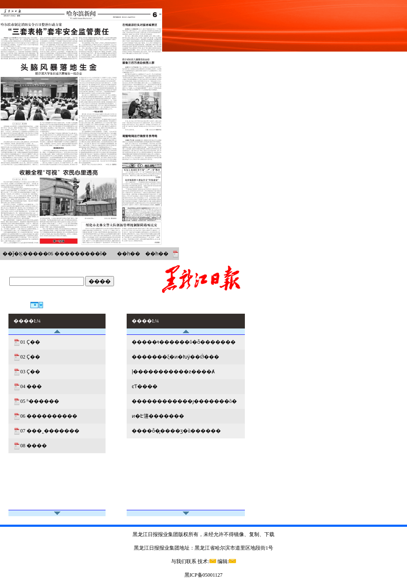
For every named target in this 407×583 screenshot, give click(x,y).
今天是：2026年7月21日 (35, 292)
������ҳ (197, 305)
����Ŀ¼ (231, 305)
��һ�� (128, 254)
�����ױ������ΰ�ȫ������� (184, 342)
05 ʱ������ (39, 401)
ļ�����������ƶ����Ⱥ (173, 372)
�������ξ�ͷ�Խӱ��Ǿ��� (175, 357)
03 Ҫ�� (30, 372)
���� (100, 281)
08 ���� (33, 446)
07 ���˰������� (49, 431)
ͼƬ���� (144, 386)
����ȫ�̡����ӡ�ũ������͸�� (176, 431)
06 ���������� (48, 416)
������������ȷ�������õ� (184, 401)
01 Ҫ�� (30, 342)
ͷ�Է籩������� (158, 416)
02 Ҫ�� (30, 357)
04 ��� (31, 386)
